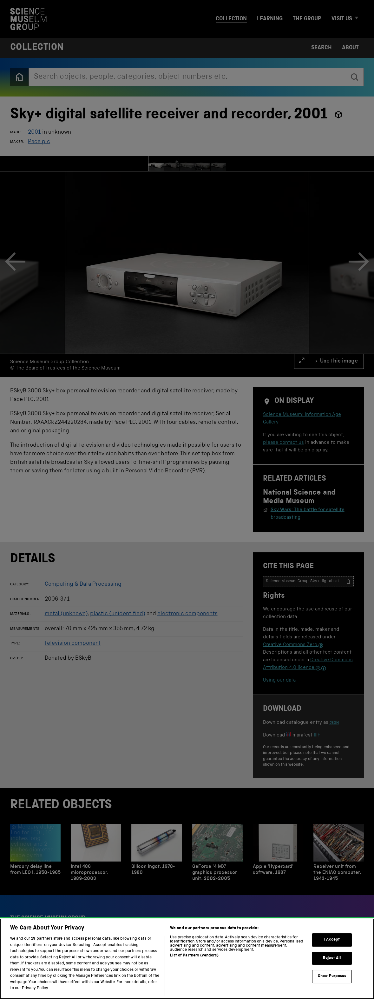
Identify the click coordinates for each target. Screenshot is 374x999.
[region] (187, 958)
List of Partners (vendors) (194, 956)
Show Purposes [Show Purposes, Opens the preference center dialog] (332, 977)
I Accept (332, 940)
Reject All (332, 958)
